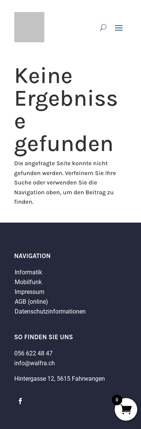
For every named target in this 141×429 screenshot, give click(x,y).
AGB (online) (31, 301)
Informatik (28, 272)
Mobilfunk (28, 282)
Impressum (29, 291)
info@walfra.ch (34, 363)
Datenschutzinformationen (50, 311)
